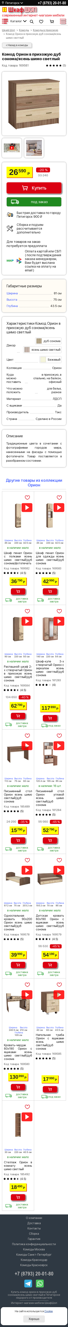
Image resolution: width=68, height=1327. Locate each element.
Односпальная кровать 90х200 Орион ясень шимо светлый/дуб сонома (18, 922)
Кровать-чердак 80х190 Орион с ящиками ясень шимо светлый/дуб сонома (18, 1052)
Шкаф (19, 9)
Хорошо (34, 1319)
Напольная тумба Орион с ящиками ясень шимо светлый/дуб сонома (50, 1041)
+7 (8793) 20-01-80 (52, 3)
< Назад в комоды (17, 45)
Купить (34, 188)
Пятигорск (12, 3)
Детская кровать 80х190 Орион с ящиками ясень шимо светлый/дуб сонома (50, 922)
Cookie (48, 1311)
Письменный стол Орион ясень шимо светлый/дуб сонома (18, 796)
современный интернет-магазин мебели (33, 15)
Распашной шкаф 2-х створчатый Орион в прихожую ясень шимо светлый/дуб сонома (18, 673)
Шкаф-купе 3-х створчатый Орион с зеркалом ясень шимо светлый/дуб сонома (50, 668)
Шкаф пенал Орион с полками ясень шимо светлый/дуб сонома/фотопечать (18, 558)
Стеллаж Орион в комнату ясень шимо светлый (18, 1166)
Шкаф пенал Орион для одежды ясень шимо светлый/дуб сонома (50, 558)
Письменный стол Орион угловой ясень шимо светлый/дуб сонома (50, 798)
